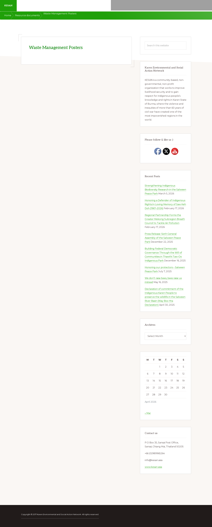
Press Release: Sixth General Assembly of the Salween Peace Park (163, 238)
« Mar (148, 413)
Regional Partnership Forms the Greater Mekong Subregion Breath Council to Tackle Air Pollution (165, 219)
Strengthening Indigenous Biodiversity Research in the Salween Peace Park (165, 189)
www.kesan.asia (153, 467)
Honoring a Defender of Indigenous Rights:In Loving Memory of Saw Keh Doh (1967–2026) (165, 204)
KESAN (8, 5)
